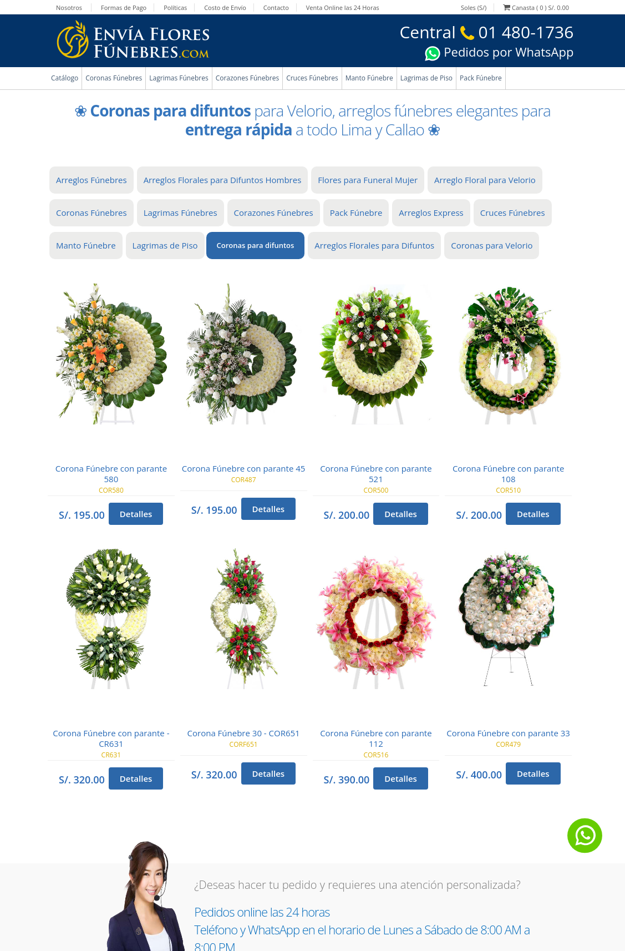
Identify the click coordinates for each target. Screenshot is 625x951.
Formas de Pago (123, 7)
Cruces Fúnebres (312, 78)
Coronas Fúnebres (113, 78)
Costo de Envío (225, 7)
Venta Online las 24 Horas (342, 7)
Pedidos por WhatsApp (499, 51)
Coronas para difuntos (255, 245)
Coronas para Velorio (491, 245)
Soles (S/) (473, 7)
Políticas (175, 7)
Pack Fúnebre (481, 78)
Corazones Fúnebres (247, 78)
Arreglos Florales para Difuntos (374, 245)
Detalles (136, 513)
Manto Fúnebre (369, 78)
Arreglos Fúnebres (91, 179)
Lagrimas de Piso (426, 78)
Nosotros (69, 7)
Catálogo (64, 78)
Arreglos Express (431, 212)
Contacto (276, 7)
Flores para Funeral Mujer (368, 179)
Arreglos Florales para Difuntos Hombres (223, 179)
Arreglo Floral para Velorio (485, 179)
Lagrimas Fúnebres (178, 78)
